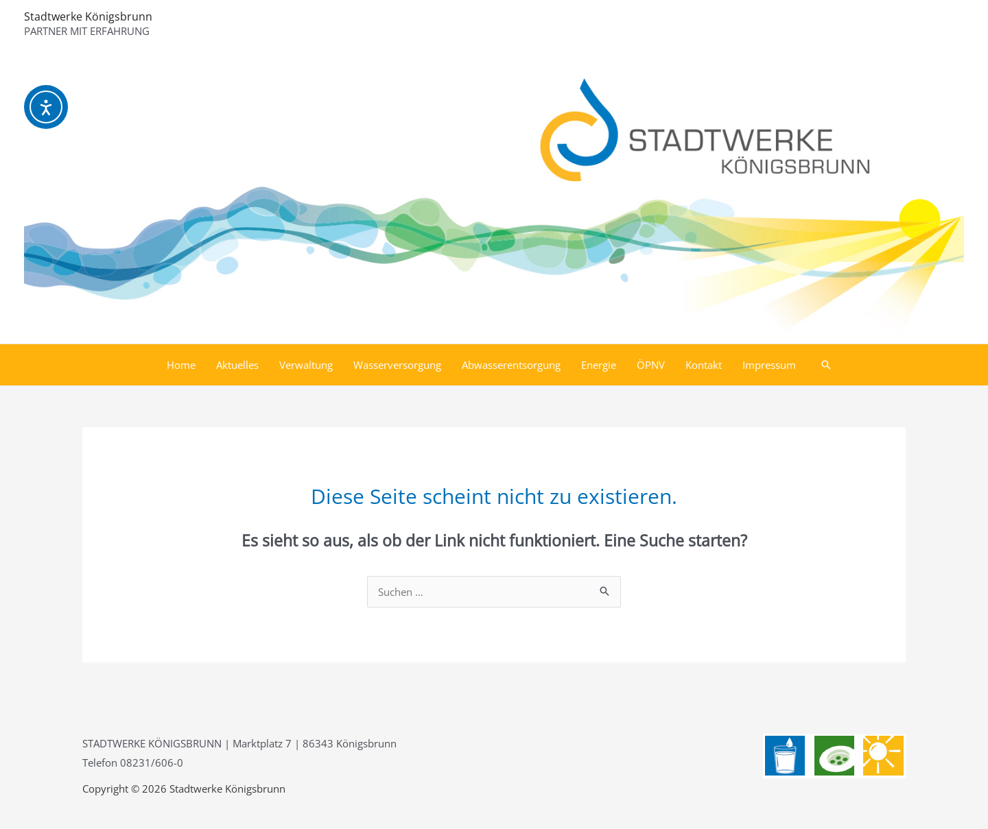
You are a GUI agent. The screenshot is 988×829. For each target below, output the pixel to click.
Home (181, 365)
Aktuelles (237, 365)
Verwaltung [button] (306, 365)
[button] (826, 365)
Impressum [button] (769, 365)
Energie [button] (598, 365)
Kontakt (703, 365)
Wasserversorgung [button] (397, 365)
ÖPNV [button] (651, 365)
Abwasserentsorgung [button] (511, 365)
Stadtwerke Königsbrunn (88, 16)
